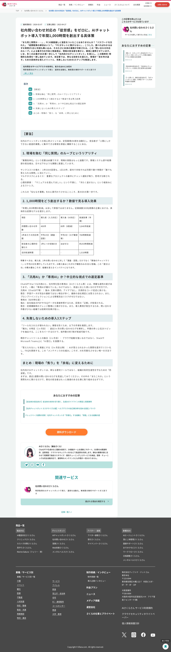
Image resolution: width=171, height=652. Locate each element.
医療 (19, 593)
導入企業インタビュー (97, 581)
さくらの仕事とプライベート (100, 613)
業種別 (90, 4)
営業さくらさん (58, 543)
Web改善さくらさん (60, 547)
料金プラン (91, 587)
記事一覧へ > (66, 512)
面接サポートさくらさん (133, 543)
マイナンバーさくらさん (98, 543)
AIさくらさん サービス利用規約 (137, 607)
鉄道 (54, 610)
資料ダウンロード (66, 432)
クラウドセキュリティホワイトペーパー (138, 615)
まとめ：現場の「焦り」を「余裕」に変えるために (56, 113)
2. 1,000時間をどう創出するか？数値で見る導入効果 (56, 99)
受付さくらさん (94, 539)
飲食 (54, 589)
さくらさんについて (122, 4)
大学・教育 (56, 614)
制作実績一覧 (93, 576)
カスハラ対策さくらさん (27, 543)
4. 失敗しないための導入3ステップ (49, 108)
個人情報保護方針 (130, 623)
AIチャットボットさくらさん (64, 535)
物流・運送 (21, 618)
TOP (17, 10)
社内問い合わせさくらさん (33, 10)
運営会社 (90, 607)
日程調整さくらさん (131, 556)
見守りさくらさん (24, 547)
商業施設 (20, 613)
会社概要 (136, 4)
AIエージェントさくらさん (134, 535)
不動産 (19, 597)
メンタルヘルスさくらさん (63, 551)
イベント (20, 585)
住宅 (54, 597)
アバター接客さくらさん (98, 535)
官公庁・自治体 (58, 593)
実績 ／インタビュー (77, 4)
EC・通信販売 (58, 601)
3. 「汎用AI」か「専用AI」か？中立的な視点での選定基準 (59, 104)
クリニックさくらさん (26, 539)
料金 (98, 4)
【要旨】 (37, 89)
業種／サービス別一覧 (26, 576)
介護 (19, 581)
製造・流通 (21, 609)
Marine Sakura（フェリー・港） (30, 551)
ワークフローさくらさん (133, 551)
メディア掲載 (93, 600)
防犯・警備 (21, 605)
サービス (56, 581)
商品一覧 (61, 4)
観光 (19, 589)
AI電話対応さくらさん (26, 535)
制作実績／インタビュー (98, 572)
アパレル (56, 585)
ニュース (107, 4)
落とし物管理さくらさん (133, 539)
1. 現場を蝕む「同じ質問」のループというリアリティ (57, 94)
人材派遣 (20, 601)
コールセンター (58, 605)
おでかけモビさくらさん (133, 547)
